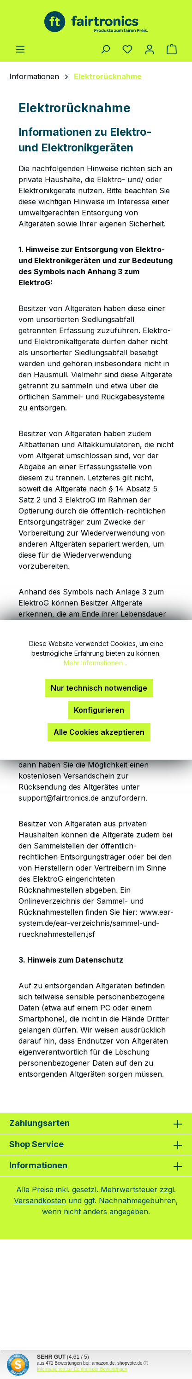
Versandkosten (40, 1200)
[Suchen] (105, 49)
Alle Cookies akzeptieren (99, 732)
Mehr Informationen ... (96, 663)
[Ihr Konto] (149, 49)
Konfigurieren (99, 710)
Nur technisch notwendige (99, 687)
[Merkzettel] (127, 49)
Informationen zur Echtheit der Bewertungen (82, 1369)
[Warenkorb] (172, 49)
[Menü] (20, 49)
